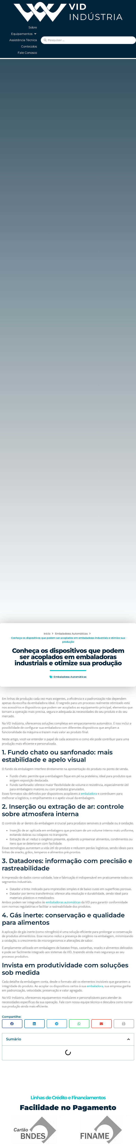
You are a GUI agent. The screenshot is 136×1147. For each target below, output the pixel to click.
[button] (24, 34)
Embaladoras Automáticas (71, 633)
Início (47, 633)
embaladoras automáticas (63, 902)
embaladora (89, 793)
